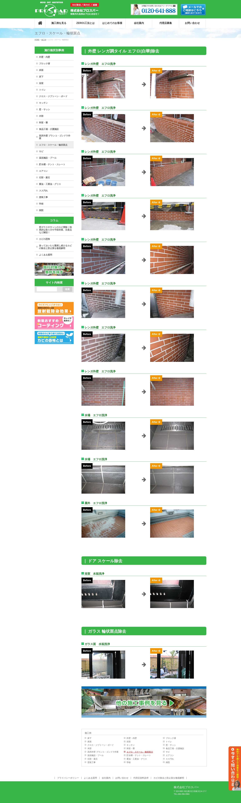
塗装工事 (91, 762)
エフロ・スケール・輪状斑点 (140, 752)
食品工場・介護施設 (175, 748)
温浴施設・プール (95, 755)
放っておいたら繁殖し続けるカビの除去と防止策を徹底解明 (55, 246)
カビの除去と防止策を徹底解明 (168, 778)
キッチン (131, 745)
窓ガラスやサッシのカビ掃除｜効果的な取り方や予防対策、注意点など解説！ (55, 230)
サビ (168, 752)
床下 (89, 738)
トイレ (169, 741)
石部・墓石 (92, 759)
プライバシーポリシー (68, 778)
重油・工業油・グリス (137, 759)
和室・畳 (131, 748)
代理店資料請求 (141, 778)
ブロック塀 (171, 738)
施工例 (88, 733)
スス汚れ (170, 759)
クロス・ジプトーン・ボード (100, 745)
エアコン (170, 755)
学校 (129, 762)
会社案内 (106, 778)
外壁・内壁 (132, 738)
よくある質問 (45, 255)
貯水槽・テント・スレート (139, 755)
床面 (89, 741)
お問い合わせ (121, 778)
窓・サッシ (171, 745)
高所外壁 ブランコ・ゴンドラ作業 (102, 752)
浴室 (129, 741)
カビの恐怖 (44, 239)
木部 (89, 748)
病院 (168, 762)
